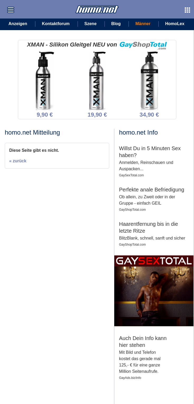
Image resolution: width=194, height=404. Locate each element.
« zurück (17, 161)
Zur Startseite (86, 3)
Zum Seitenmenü (10, 6)
